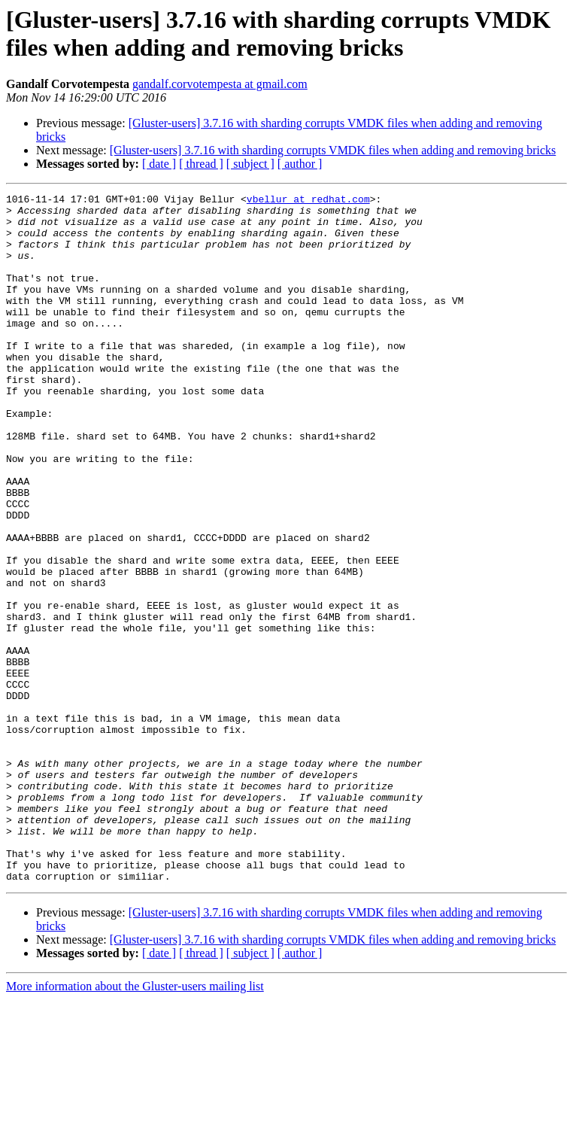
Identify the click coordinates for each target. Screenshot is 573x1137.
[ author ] (300, 163)
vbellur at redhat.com (308, 201)
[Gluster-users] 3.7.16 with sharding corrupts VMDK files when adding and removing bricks (333, 150)
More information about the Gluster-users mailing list (135, 1123)
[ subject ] (250, 163)
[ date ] (159, 163)
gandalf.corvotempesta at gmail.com (220, 84)
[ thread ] (201, 163)
